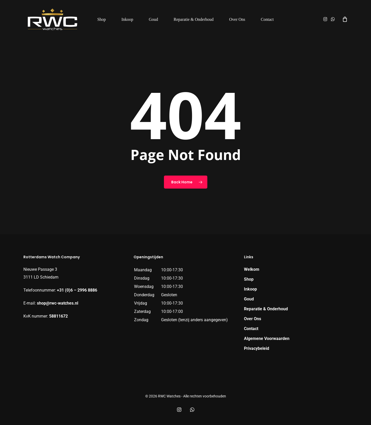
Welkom (251, 269)
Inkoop (250, 289)
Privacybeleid (256, 348)
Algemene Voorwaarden (266, 338)
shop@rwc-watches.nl (57, 303)
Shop (249, 279)
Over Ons (252, 318)
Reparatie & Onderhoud (266, 308)
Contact (251, 328)
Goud (249, 299)
